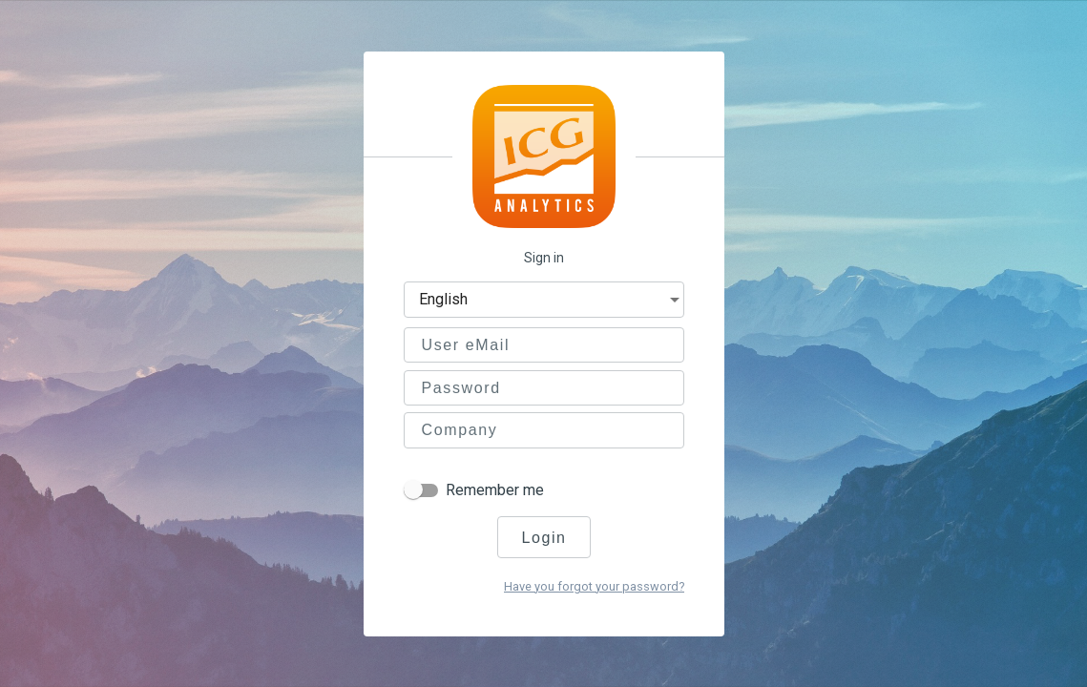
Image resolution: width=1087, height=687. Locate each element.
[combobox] (550, 302)
